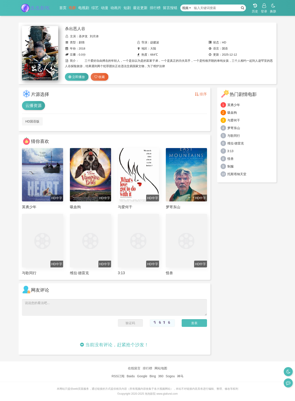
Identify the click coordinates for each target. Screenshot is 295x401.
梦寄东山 (233, 128)
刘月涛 (94, 36)
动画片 (115, 8)
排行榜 (155, 8)
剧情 (82, 42)
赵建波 (154, 42)
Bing (153, 376)
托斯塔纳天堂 (236, 174)
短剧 (127, 8)
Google (142, 376)
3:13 (230, 151)
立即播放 (77, 77)
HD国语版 (32, 121)
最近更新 (140, 8)
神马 (180, 376)
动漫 (104, 8)
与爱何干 (233, 120)
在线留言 (134, 368)
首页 (63, 8)
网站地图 (161, 368)
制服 (230, 166)
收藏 (99, 77)
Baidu (131, 376)
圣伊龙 (83, 36)
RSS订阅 (118, 376)
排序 (201, 94)
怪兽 (230, 158)
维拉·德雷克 (235, 143)
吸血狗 (232, 112)
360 (160, 376)
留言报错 (170, 8)
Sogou (170, 376)
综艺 (95, 8)
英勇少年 (233, 105)
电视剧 (83, 8)
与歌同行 (233, 135)
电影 (72, 8)
